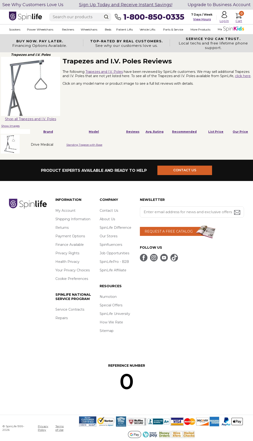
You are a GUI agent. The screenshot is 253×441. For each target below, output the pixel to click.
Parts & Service (173, 29)
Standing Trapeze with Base (84, 144)
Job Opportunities (114, 253)
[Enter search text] (80, 17)
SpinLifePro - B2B (114, 262)
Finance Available (69, 245)
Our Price (240, 131)
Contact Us (109, 210)
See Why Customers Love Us (32, 4)
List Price (215, 131)
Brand (48, 131)
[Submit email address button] (237, 213)
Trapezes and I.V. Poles (104, 72)
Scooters (14, 29)
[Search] (106, 17)
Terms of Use (59, 428)
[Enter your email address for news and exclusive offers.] (192, 212)
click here (243, 76)
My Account (65, 210)
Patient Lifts (124, 29)
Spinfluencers (111, 245)
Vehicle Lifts (147, 29)
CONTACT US (184, 170)
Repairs (61, 318)
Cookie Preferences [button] (71, 279)
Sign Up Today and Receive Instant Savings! (125, 4)
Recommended (184, 131)
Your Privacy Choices (72, 270)
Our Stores (108, 236)
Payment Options (70, 236)
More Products (200, 29)
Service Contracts (69, 309)
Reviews (132, 131)
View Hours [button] (202, 19)
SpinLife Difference (115, 227)
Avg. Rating (155, 131)
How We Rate (111, 322)
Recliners (68, 29)
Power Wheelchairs (40, 29)
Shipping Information (72, 219)
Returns (62, 227)
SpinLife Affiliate (113, 270)
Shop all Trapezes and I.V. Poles (30, 119)
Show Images (10, 126)
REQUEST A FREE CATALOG (169, 231)
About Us (107, 219)
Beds (108, 29)
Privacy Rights (67, 253)
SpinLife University (115, 314)
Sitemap (107, 331)
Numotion (108, 297)
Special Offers (111, 305)
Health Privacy (67, 262)
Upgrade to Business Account (219, 4)
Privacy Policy (43, 428)
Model (94, 131)
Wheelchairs (89, 29)
